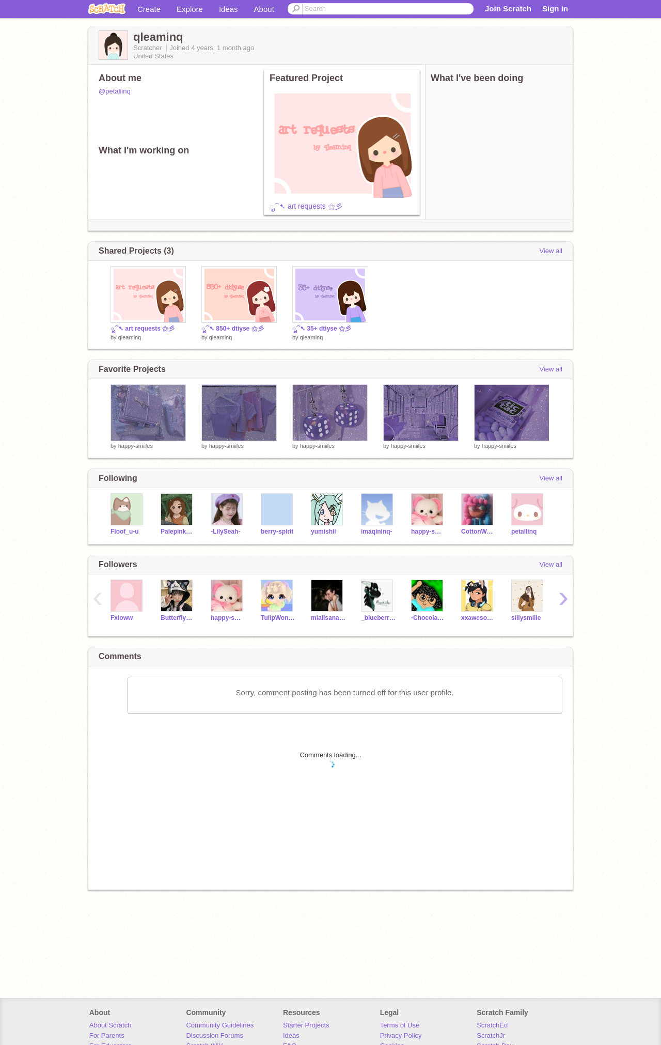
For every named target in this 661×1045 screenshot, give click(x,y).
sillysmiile (526, 617)
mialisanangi (328, 617)
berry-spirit (277, 531)
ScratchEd (492, 1025)
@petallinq (115, 91)
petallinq (524, 531)
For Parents (106, 1035)
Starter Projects (306, 1025)
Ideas (228, 9)
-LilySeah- (225, 531)
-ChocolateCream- (428, 617)
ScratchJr (491, 1035)
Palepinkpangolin (178, 531)
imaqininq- (376, 531)
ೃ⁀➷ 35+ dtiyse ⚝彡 (321, 328)
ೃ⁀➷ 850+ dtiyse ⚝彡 (232, 328)
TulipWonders (278, 617)
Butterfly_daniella (178, 617)
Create (149, 9)
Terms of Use (400, 1025)
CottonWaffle (478, 531)
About (264, 9)
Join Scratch (508, 8)
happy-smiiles (135, 446)
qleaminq (129, 337)
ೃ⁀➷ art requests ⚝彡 (306, 206)
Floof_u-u (125, 531)
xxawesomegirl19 (478, 617)
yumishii (323, 531)
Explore (190, 9)
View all (550, 251)
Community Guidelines (220, 1025)
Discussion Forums (214, 1035)
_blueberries (378, 617)
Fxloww (122, 617)
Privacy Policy (401, 1035)
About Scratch (110, 1025)
